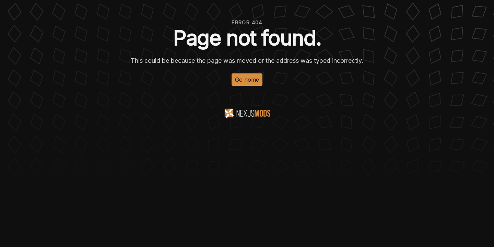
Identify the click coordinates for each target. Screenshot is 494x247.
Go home (247, 79)
